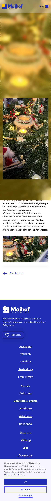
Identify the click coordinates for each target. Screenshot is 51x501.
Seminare (25, 408)
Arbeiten (25, 361)
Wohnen (25, 354)
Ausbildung (25, 369)
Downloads (25, 455)
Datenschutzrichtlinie (14, 475)
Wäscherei (25, 416)
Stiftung (25, 440)
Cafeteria (25, 393)
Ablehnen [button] (25, 490)
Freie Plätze (25, 377)
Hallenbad (25, 424)
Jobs (25, 448)
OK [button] (25, 482)
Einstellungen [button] (26, 496)
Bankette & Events (25, 401)
